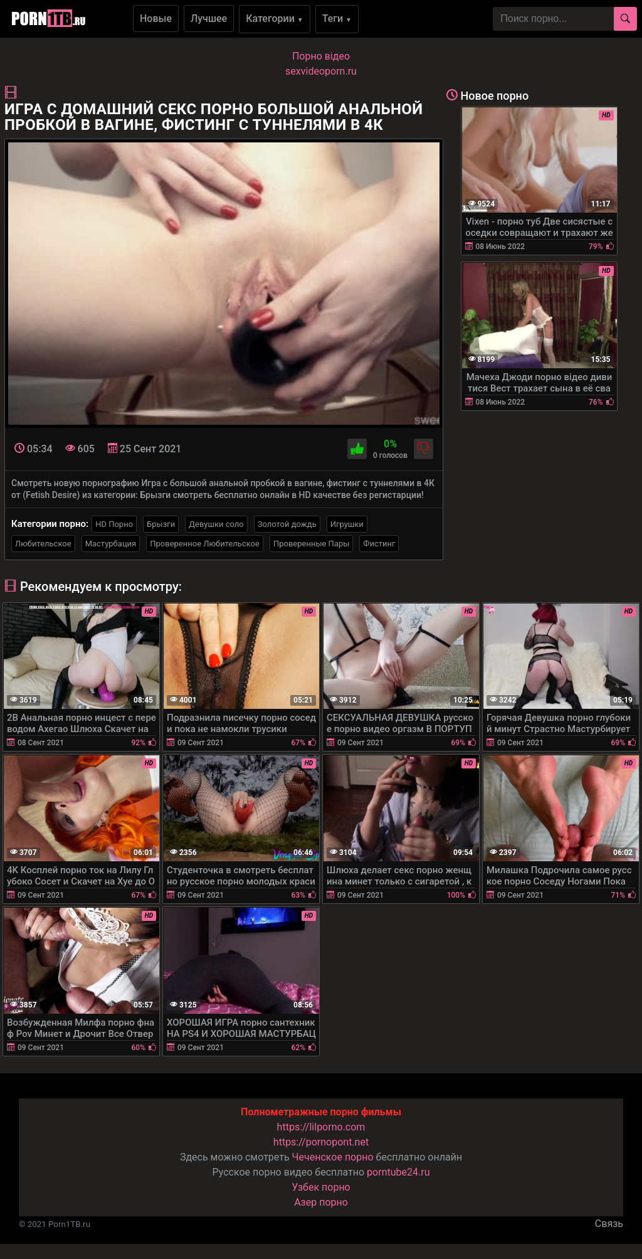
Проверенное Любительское (205, 543)
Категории (274, 18)
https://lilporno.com (321, 1127)
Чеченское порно (333, 1157)
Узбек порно (321, 1187)
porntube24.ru (398, 1172)
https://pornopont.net (321, 1142)
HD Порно (114, 524)
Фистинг (379, 543)
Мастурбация (111, 543)
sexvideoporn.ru (321, 71)
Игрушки (347, 524)
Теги (337, 18)
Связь (609, 1224)
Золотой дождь (287, 524)
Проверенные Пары (311, 543)
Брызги (161, 524)
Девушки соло (216, 524)
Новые (156, 18)
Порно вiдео (321, 56)
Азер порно (321, 1202)
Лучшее (209, 18)
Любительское (43, 543)
